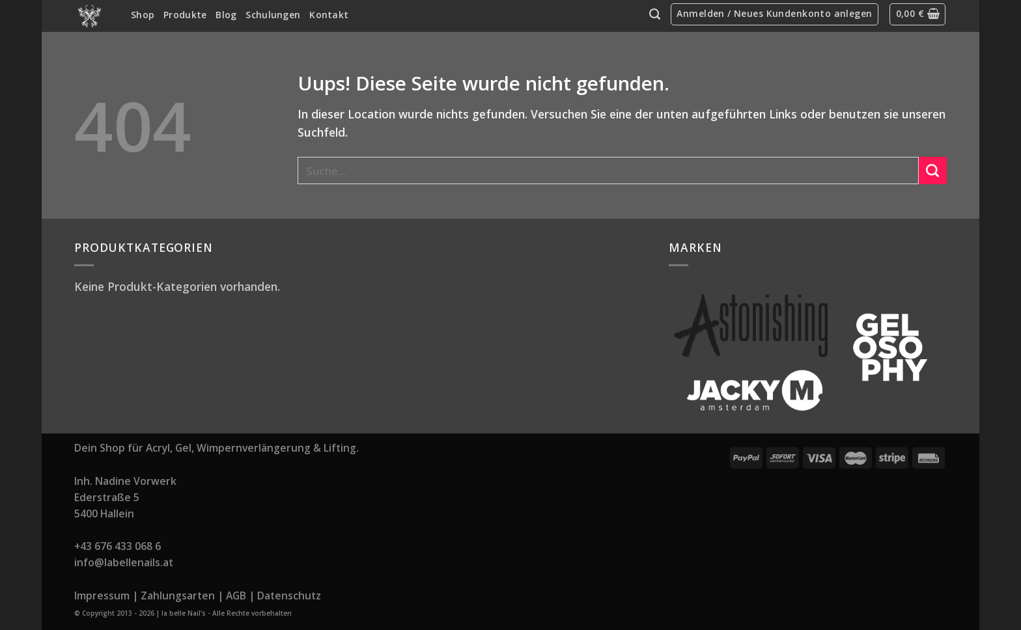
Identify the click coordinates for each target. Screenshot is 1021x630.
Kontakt (328, 14)
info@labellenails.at (123, 562)
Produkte (184, 14)
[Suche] (654, 14)
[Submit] (933, 171)
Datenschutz (289, 595)
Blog (226, 14)
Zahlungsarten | (182, 595)
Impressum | (106, 595)
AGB (236, 595)
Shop (142, 14)
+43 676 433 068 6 (117, 546)
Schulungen (272, 14)
